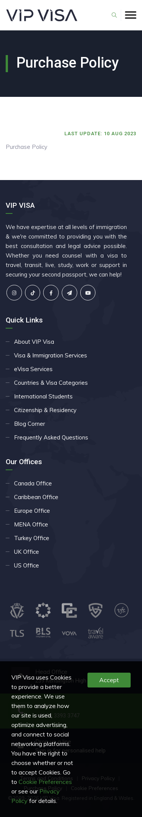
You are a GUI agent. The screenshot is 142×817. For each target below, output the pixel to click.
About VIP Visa (34, 341)
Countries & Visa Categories (51, 382)
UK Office (26, 551)
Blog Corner (29, 423)
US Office (26, 565)
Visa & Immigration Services (50, 355)
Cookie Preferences (45, 781)
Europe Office (32, 510)
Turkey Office (31, 538)
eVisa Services (33, 369)
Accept (109, 680)
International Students (43, 396)
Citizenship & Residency (45, 410)
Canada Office (33, 483)
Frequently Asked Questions (51, 437)
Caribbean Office (36, 497)
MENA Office (31, 524)
